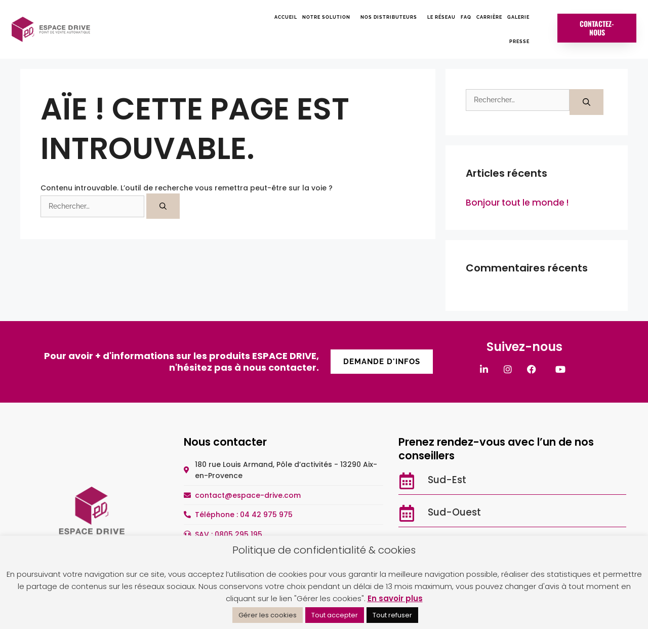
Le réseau (441, 17)
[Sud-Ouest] (406, 513)
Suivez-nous (524, 346)
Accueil (285, 17)
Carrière (489, 17)
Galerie (518, 17)
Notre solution (328, 17)
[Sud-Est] (406, 481)
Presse (519, 41)
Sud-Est (447, 480)
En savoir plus (395, 598)
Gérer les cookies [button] (267, 615)
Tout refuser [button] (392, 615)
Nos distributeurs (391, 17)
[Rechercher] (163, 206)
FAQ (466, 17)
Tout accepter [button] (334, 615)
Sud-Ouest (454, 512)
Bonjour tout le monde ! (517, 202)
